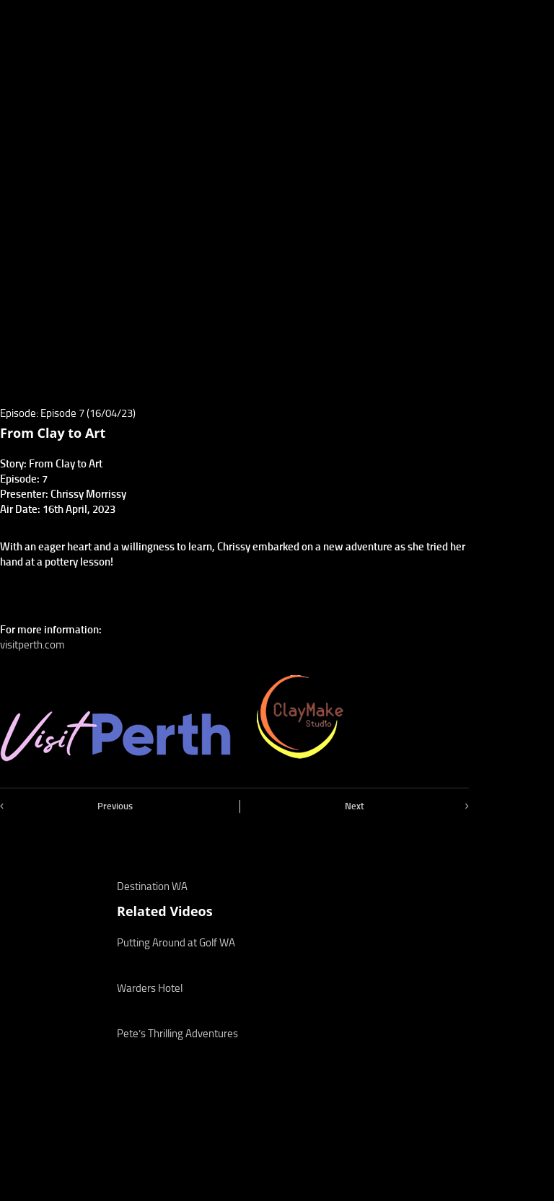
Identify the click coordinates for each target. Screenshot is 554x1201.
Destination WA (152, 886)
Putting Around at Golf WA (176, 942)
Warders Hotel (150, 988)
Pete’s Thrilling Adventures (177, 1033)
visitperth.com (32, 644)
